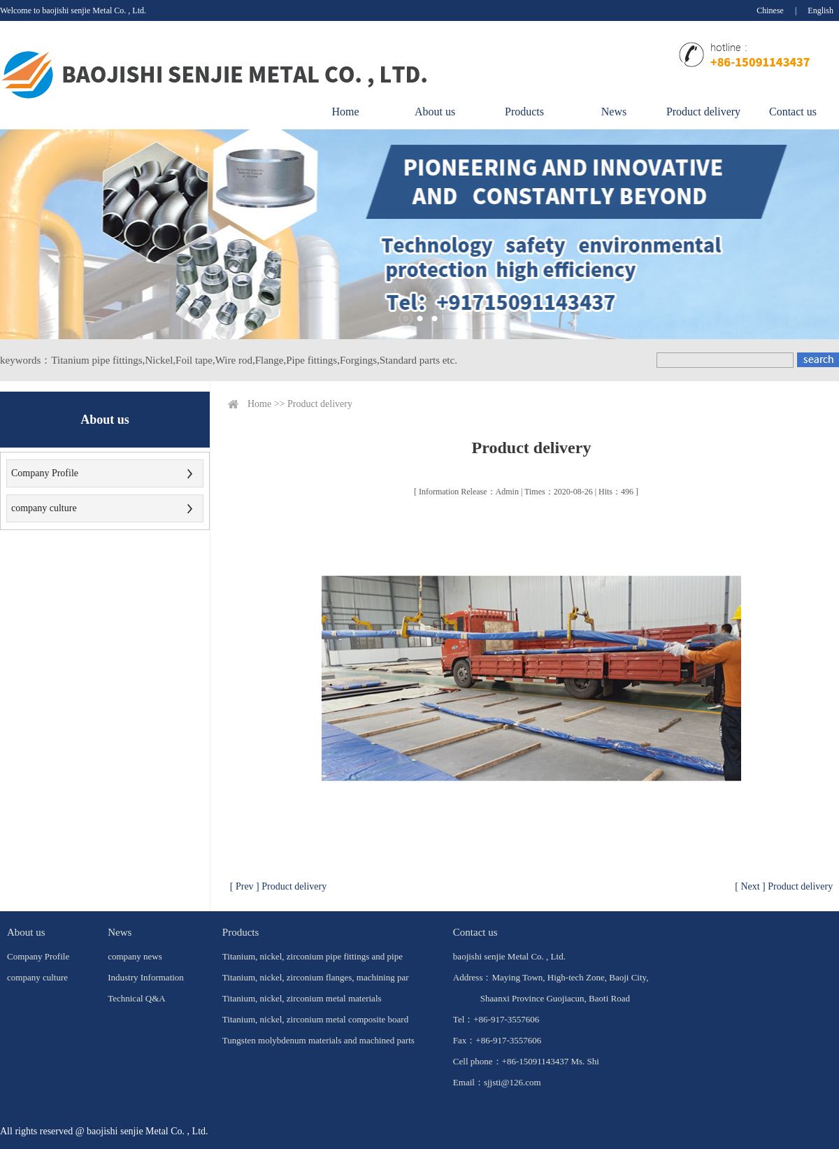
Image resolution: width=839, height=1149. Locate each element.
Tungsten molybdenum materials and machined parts (318, 1040)
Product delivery (703, 111)
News (613, 111)
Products (524, 111)
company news (135, 956)
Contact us (793, 111)
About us (435, 111)
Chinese (770, 10)
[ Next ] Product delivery (784, 886)
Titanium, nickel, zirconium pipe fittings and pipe (312, 956)
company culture (44, 508)
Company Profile (44, 473)
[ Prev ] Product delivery (278, 886)
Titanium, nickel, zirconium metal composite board (315, 1019)
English (820, 10)
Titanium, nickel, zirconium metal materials (302, 998)
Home (345, 111)
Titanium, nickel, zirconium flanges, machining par (315, 977)
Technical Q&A (136, 998)
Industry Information (146, 977)
